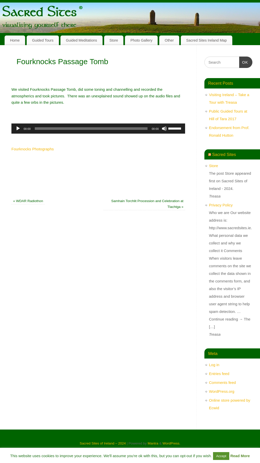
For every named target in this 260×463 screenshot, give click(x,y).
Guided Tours (43, 40)
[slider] (91, 128)
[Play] (18, 128)
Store (113, 40)
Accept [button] (221, 456)
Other (169, 40)
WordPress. (171, 443)
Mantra (153, 443)
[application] (98, 128)
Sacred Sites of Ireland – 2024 (103, 443)
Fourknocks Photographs (32, 149)
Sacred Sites (224, 154)
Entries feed (219, 373)
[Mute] (164, 128)
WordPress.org (221, 391)
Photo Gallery (141, 40)
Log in (214, 365)
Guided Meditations (81, 40)
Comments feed (222, 382)
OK (243, 61)
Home (15, 40)
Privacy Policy (221, 205)
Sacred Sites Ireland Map (206, 40)
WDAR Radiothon (28, 201)
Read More (240, 456)
